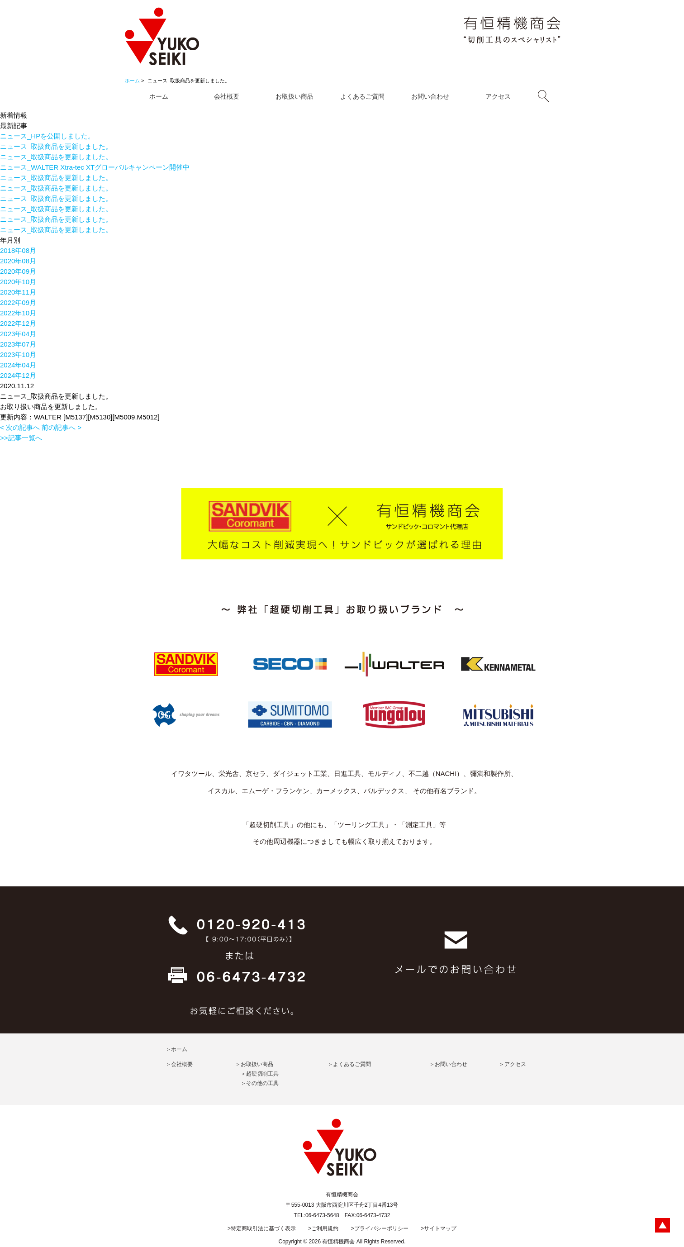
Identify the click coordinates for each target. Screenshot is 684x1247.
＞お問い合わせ (448, 1064)
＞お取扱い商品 (254, 1064)
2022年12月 (18, 323)
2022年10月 (18, 313)
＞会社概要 (179, 1064)
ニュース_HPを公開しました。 (47, 136)
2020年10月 (18, 282)
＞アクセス (512, 1064)
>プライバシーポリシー (379, 1228)
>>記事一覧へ (21, 438)
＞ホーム (176, 1049)
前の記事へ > (61, 427)
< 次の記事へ (20, 427)
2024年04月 (18, 365)
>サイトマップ (438, 1228)
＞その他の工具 (260, 1083)
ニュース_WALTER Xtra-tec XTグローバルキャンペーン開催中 (95, 167)
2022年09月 (18, 302)
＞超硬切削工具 (260, 1074)
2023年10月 (18, 354)
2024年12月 (18, 375)
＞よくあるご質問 (349, 1064)
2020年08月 (18, 261)
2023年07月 (18, 344)
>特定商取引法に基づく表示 (262, 1228)
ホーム (132, 80)
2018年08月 (18, 250)
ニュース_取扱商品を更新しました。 (56, 146)
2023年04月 (18, 334)
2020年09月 (18, 271)
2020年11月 (18, 292)
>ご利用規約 (323, 1228)
